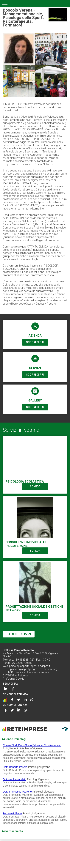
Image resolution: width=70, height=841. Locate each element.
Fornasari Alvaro (12, 813)
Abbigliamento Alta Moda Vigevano (23, 748)
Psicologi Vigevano (39, 767)
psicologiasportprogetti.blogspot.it (29, 665)
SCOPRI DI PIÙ (35, 342)
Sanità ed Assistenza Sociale (32, 672)
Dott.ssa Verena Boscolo (18, 650)
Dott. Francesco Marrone (17, 791)
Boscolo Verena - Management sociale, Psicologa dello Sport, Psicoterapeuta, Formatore (23, 17)
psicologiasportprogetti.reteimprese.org (33, 669)
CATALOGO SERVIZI (19, 634)
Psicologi (23, 675)
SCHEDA (35, 486)
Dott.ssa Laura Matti (14, 779)
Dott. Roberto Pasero (15, 767)
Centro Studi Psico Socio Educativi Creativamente (32, 745)
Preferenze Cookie (13, 678)
